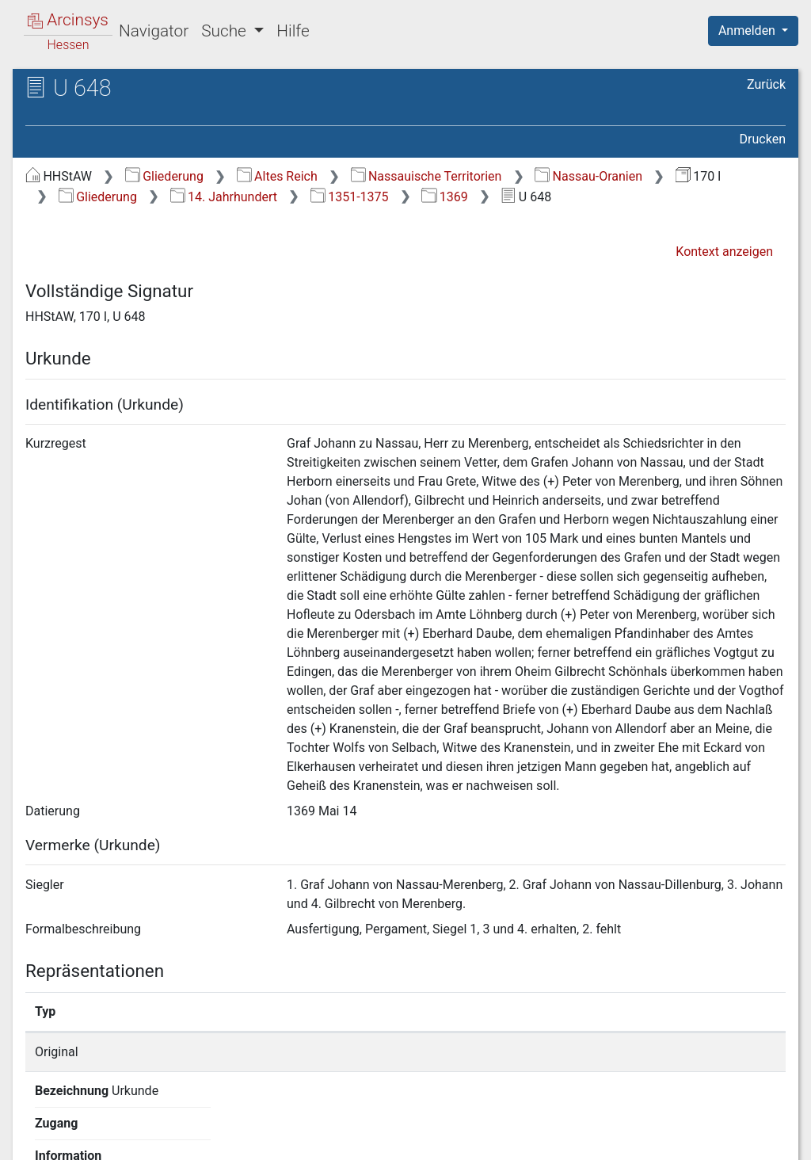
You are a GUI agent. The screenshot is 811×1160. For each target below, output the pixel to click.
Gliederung (164, 176)
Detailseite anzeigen (621, 1051)
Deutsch (95, 1127)
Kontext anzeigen (724, 251)
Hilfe (292, 30)
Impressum (758, 1139)
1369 (444, 196)
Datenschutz (520, 1139)
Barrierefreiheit (641, 1139)
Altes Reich (277, 176)
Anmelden (748, 30)
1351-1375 (349, 196)
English (36, 1127)
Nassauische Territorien (426, 176)
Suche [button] (225, 30)
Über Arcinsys (402, 1139)
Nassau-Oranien (588, 176)
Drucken (763, 139)
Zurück (766, 84)
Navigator (153, 30)
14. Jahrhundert (223, 196)
